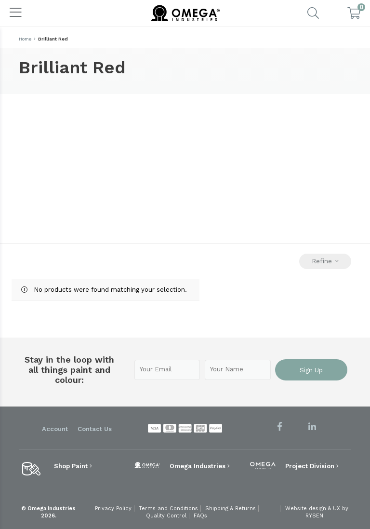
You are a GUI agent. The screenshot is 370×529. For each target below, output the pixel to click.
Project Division (312, 466)
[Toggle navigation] (16, 13)
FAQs (200, 516)
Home (25, 38)
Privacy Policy (113, 508)
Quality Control (166, 516)
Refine (325, 261)
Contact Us (95, 429)
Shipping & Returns (230, 508)
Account (55, 429)
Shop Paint (73, 466)
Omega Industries (200, 466)
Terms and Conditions (168, 508)
